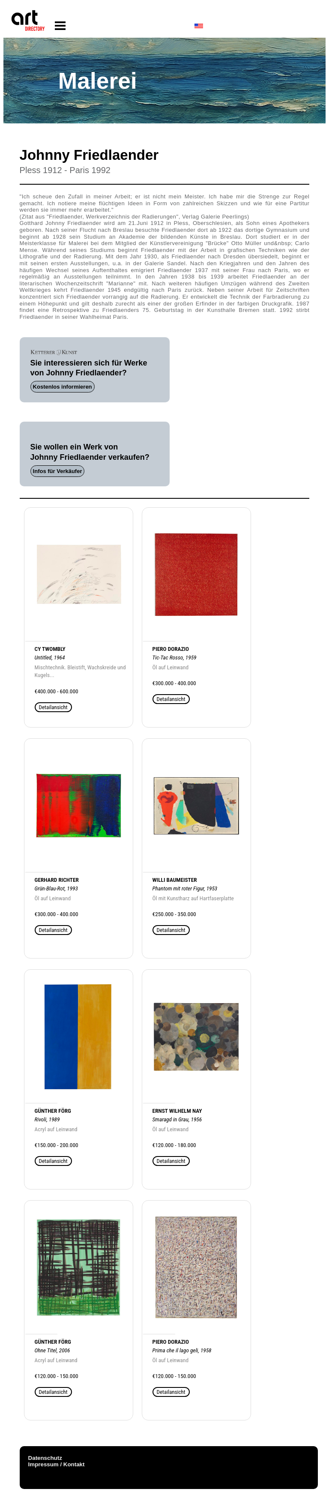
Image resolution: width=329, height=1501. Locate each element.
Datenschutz (45, 1458)
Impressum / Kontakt (56, 1464)
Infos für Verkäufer (57, 471)
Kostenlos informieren (62, 386)
